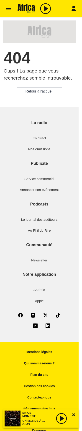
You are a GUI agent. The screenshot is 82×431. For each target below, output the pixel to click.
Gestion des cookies (39, 386)
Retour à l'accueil (39, 91)
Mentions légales (39, 352)
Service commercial (39, 179)
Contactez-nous (39, 397)
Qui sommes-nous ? (39, 363)
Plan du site (39, 374)
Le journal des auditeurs (39, 219)
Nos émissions (39, 149)
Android (39, 290)
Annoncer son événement (39, 190)
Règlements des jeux (39, 409)
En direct (39, 138)
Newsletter (39, 260)
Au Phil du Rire (39, 230)
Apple (39, 301)
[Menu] (8, 8)
